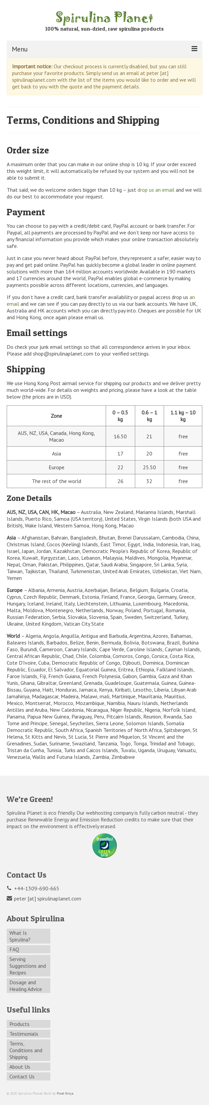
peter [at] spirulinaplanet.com (44, 898)
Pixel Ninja (65, 1093)
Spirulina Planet (104, 16)
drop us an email (156, 189)
